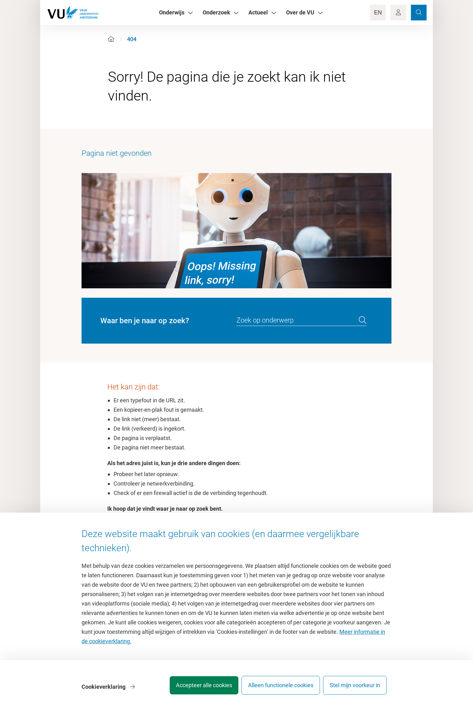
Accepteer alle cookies (195, 688)
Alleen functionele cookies (276, 688)
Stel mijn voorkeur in (355, 688)
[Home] (111, 39)
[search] (362, 320)
